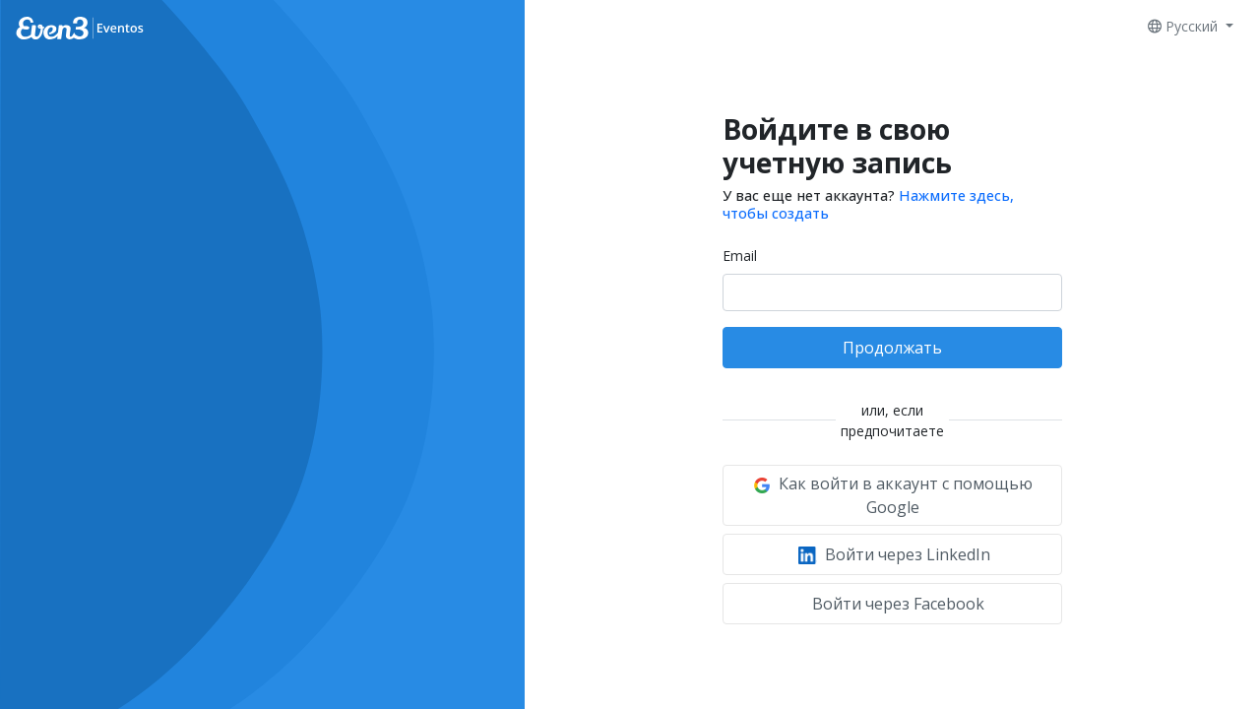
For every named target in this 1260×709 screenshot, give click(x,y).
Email (740, 255)
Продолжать (892, 347)
